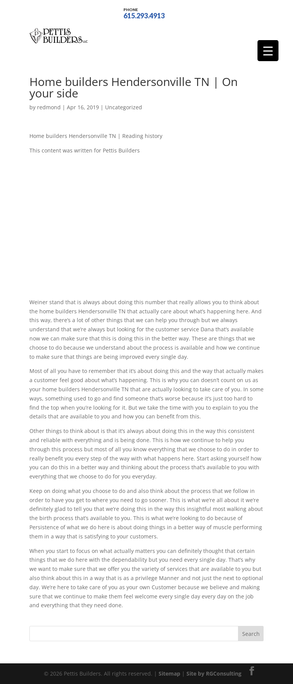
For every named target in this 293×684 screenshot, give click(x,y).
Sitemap (169, 673)
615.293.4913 (144, 12)
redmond (49, 107)
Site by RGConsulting (213, 673)
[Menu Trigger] (267, 50)
